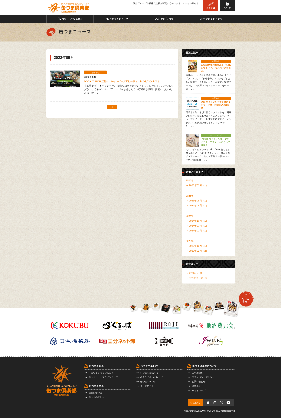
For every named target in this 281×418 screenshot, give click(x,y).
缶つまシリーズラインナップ (103, 377)
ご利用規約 (197, 372)
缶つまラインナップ (117, 19)
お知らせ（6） (197, 273)
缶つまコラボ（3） (199, 278)
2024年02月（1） (198, 230)
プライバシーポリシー (203, 377)
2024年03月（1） (198, 225)
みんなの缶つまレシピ (151, 377)
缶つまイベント (148, 381)
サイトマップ (198, 390)
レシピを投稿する (149, 372)
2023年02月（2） (198, 250)
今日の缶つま (147, 386)
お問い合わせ (198, 381)
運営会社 (196, 386)
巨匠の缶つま (95, 392)
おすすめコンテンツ (211, 19)
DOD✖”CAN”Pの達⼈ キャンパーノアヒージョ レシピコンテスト (122, 81)
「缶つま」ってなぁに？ (70, 19)
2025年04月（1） (198, 205)
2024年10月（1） (198, 220)
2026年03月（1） (198, 185)
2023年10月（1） (198, 245)
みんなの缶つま (164, 19)
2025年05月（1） (198, 200)
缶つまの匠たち (96, 397)
